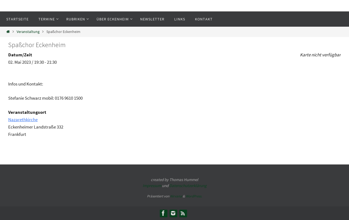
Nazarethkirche (23, 120)
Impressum (152, 185)
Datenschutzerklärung (188, 185)
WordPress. (194, 196)
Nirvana (176, 196)
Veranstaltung (28, 31)
